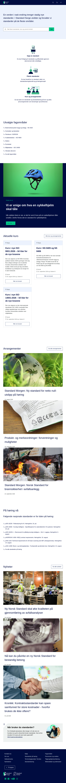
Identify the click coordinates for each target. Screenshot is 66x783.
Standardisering (29, 761)
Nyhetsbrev (8, 761)
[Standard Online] (17, 774)
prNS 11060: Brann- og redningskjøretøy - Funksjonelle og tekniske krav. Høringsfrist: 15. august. (33, 546)
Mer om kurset (21, 281)
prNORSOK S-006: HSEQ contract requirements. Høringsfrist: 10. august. (26, 538)
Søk (51, 30)
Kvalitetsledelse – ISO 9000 (13, 138)
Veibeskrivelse (9, 759)
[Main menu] (61, 2)
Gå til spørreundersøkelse (14, 737)
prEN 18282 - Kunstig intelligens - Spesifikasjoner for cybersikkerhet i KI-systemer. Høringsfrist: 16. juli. (33, 528)
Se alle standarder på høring (13, 550)
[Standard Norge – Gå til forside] (6, 2)
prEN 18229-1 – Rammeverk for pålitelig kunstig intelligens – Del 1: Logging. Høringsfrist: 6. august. (32, 534)
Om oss (7, 756)
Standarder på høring (31, 756)
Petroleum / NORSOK (11, 135)
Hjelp (26, 753)
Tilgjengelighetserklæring (52, 759)
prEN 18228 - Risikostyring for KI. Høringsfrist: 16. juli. (21, 524)
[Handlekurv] (57, 2)
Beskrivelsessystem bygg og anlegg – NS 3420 (19, 128)
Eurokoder (8, 145)
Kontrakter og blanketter (12, 131)
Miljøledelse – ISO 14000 (12, 148)
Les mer (10, 224)
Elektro (7, 141)
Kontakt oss (8, 753)
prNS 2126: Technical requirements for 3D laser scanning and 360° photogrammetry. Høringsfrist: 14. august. (33, 542)
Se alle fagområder (10, 155)
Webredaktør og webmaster (53, 761)
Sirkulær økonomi (10, 151)
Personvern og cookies (51, 756)
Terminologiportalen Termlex (33, 759)
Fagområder (48, 753)
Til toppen (10, 767)
